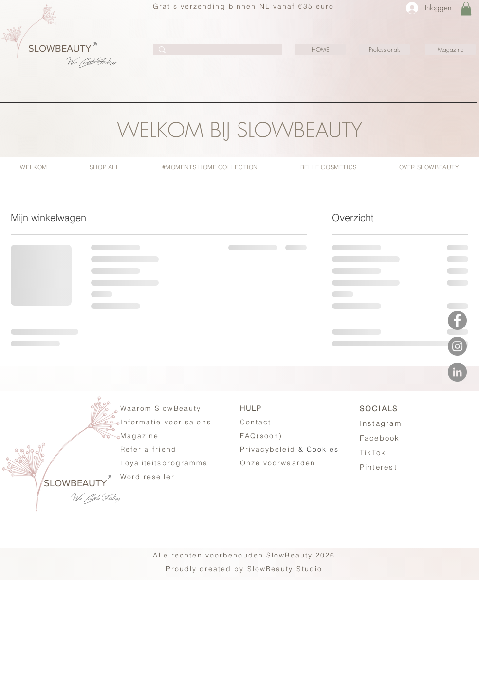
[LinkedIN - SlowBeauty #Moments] (457, 372)
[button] (466, 8)
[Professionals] (384, 49)
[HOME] (320, 49)
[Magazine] (450, 49)
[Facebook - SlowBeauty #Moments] (457, 320)
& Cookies (289, 449)
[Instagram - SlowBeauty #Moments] (457, 346)
